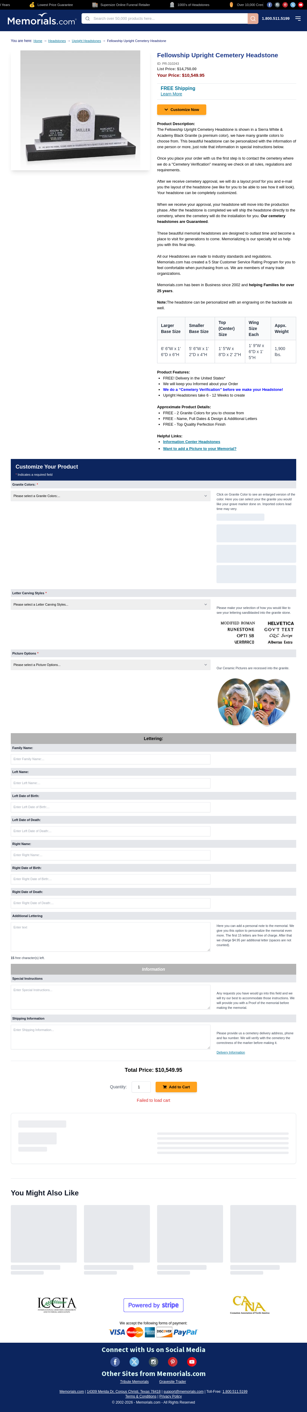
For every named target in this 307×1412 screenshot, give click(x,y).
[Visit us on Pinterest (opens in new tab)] (285, 4)
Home (38, 41)
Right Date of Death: (27, 892)
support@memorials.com (183, 1392)
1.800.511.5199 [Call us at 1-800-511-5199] (276, 18)
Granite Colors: (25, 484)
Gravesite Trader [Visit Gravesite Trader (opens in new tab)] (172, 1382)
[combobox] (165, 18)
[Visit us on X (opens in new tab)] (293, 4)
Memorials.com (72, 1392)
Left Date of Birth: (25, 796)
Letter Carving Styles (29, 593)
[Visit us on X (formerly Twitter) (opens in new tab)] (134, 1362)
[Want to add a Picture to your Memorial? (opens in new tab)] (200, 448)
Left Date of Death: (26, 820)
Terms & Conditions (140, 1396)
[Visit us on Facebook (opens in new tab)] (269, 4)
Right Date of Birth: (27, 868)
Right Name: (21, 844)
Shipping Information (28, 1018)
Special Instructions (27, 978)
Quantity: (118, 1086)
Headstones (57, 41)
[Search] (253, 18)
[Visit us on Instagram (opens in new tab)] (277, 4)
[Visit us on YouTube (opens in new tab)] (300, 4)
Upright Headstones (86, 41)
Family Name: (22, 748)
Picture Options (25, 653)
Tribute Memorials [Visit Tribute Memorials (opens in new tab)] (134, 1382)
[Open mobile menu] (298, 19)
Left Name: (20, 772)
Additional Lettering (27, 916)
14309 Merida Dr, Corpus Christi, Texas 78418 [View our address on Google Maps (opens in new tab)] (124, 1392)
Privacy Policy (170, 1396)
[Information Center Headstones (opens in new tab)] (191, 441)
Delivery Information (230, 1052)
